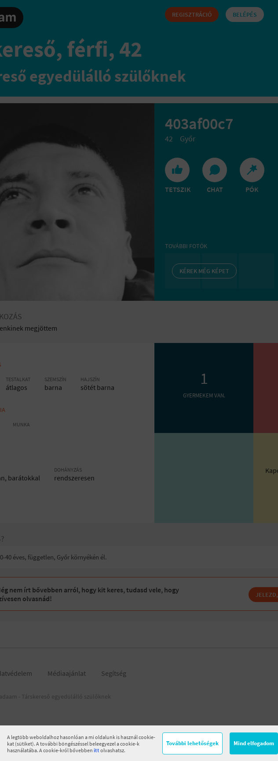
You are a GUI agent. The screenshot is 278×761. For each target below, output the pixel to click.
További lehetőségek (192, 743)
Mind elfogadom (254, 743)
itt (96, 750)
